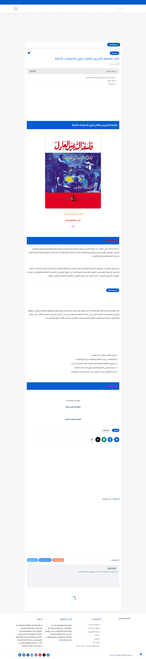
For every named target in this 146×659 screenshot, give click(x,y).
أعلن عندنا (96, 642)
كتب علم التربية (88, 8)
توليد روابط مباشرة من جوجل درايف (87, 646)
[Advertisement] (73, 27)
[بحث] (15, 8)
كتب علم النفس (100, 8)
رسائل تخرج (50, 8)
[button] (110, 439)
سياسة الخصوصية (93, 632)
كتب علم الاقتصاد (61, 8)
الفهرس (96, 639)
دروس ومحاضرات (28, 8)
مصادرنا (95, 2)
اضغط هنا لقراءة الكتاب (73, 419)
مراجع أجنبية (40, 8)
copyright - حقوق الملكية (67, 2)
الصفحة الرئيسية (94, 624)
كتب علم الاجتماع (75, 8)
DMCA (97, 635)
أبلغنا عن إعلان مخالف (84, 2)
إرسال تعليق (112, 568)
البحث (102, 2)
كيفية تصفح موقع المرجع (114, 2)
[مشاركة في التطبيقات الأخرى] (91, 439)
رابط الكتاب (111, 83)
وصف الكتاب (111, 80)
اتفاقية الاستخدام (93, 628)
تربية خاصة (114, 53)
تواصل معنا (127, 2)
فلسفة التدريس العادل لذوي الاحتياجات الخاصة (100, 77)
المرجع (112, 654)
